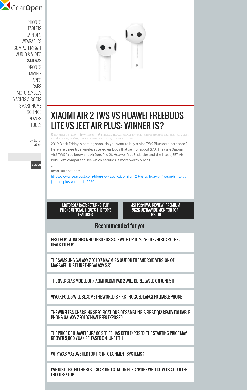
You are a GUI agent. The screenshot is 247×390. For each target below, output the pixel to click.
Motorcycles (29, 92)
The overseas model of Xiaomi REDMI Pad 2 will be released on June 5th (113, 281)
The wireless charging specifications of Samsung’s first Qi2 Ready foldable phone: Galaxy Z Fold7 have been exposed (120, 315)
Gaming (34, 73)
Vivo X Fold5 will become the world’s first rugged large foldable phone (116, 296)
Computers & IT (27, 47)
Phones (34, 21)
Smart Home (30, 105)
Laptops (34, 34)
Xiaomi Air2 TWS (123, 138)
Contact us (35, 140)
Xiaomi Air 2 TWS (100, 138)
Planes (35, 118)
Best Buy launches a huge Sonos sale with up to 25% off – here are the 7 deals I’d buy (116, 242)
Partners (36, 144)
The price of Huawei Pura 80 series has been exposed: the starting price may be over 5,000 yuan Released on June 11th (119, 336)
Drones (34, 67)
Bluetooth (106, 134)
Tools (36, 124)
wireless (74, 138)
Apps (36, 79)
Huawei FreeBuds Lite (156, 134)
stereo (65, 138)
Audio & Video (28, 54)
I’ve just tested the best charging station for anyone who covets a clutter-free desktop (119, 372)
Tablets (34, 28)
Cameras (33, 60)
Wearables (31, 41)
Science (34, 111)
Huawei (117, 134)
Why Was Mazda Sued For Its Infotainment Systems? (98, 354)
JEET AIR (175, 134)
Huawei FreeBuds (132, 134)
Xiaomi (84, 138)
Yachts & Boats (27, 99)
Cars (36, 86)
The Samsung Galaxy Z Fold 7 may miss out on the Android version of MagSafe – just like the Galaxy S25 (112, 263)
